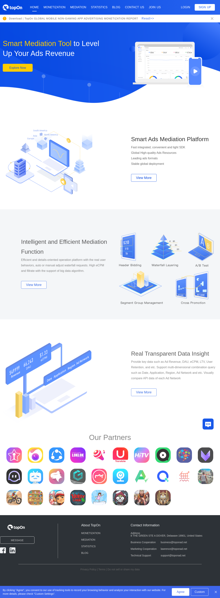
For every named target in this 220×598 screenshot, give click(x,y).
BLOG (116, 7)
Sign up (205, 7)
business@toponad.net (174, 542)
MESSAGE (17, 540)
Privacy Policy (88, 569)
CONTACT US (134, 7)
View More (144, 178)
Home (34, 8)
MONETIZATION (54, 7)
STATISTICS (99, 7)
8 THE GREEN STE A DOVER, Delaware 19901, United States (166, 535)
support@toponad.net (173, 555)
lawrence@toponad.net (174, 548)
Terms (101, 569)
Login (185, 7)
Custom (200, 591)
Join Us (155, 7)
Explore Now (17, 67)
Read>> (148, 18)
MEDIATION (78, 7)
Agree (181, 591)
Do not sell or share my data (123, 569)
